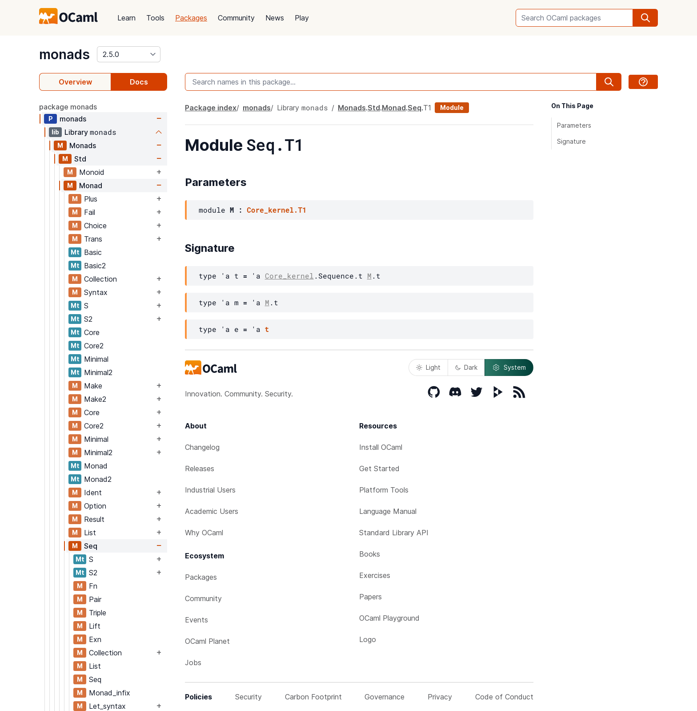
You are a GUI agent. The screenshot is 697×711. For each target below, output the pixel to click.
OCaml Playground (389, 618)
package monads (68, 106)
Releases (199, 468)
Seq (90, 545)
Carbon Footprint (313, 696)
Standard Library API (394, 532)
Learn (126, 17)
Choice (95, 225)
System (509, 368)
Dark (466, 367)
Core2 (94, 345)
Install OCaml (380, 447)
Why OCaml (204, 532)
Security (248, 696)
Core (92, 332)
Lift (94, 626)
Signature (571, 141)
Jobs (193, 662)
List (90, 532)
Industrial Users (210, 489)
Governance (385, 696)
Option (95, 505)
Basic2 (95, 265)
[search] (645, 18)
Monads (82, 145)
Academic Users (211, 511)
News (274, 17)
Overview (75, 81)
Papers (370, 596)
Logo (367, 639)
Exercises (374, 575)
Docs (139, 81)
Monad (90, 185)
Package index (210, 107)
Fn (93, 586)
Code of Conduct (504, 696)
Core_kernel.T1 (276, 209)
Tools (155, 17)
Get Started (379, 468)
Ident (93, 492)
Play (302, 17)
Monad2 (98, 479)
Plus (90, 198)
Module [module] (452, 107)
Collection (100, 279)
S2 (88, 319)
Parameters (574, 125)
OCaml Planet (207, 641)
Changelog (202, 447)
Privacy (440, 696)
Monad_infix (109, 692)
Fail (89, 212)
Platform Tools (384, 489)
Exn (95, 639)
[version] (128, 54)
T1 (427, 107)
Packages (191, 17)
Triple (97, 612)
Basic (93, 252)
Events (196, 619)
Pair (95, 599)
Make (93, 385)
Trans (93, 238)
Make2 (95, 399)
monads (64, 54)
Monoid (91, 172)
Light (428, 367)
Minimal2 (98, 372)
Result (94, 519)
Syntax (96, 292)
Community (236, 17)
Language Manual (388, 511)
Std (80, 158)
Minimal (96, 359)
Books (369, 553)
